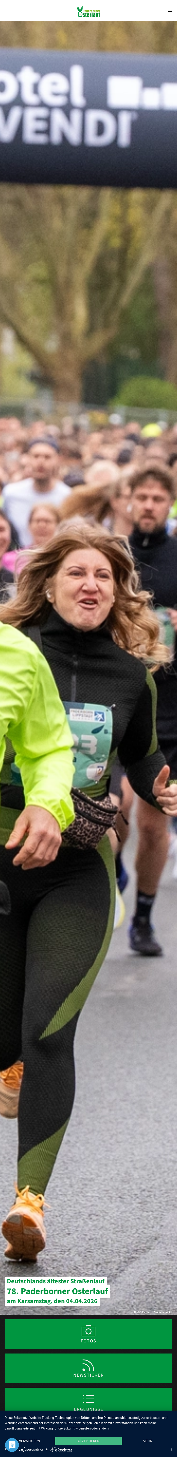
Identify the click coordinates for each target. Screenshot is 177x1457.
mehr (147, 1441)
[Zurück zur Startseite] (88, 11)
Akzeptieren (88, 1441)
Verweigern (29, 1441)
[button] (170, 11)
